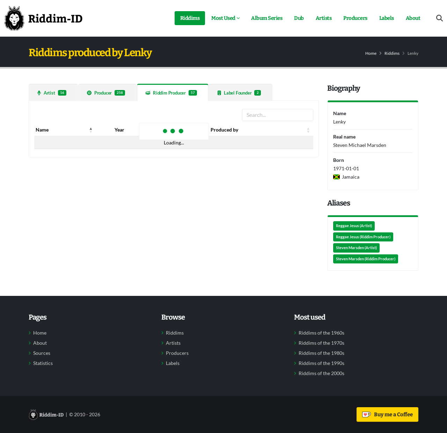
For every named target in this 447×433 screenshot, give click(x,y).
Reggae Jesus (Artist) (354, 226)
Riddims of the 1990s (321, 363)
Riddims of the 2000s (321, 373)
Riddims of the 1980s (321, 353)
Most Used (223, 18)
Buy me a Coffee (387, 414)
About (413, 18)
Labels (386, 18)
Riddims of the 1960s (321, 333)
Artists (324, 18)
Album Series (266, 18)
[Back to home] (43, 18)
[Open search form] (439, 18)
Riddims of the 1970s (321, 343)
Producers (355, 18)
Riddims (190, 18)
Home (370, 53)
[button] (91, 129)
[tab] (53, 92)
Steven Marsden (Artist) (356, 248)
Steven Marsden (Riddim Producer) (365, 259)
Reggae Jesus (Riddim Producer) (363, 237)
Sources (41, 353)
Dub (299, 18)
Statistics (43, 363)
